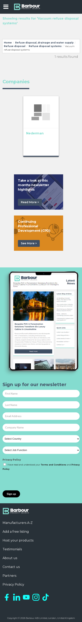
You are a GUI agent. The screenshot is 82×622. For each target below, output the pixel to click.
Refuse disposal (14, 46)
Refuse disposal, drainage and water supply (44, 42)
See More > (29, 243)
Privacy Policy (12, 459)
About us (10, 558)
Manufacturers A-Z (18, 523)
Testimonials (12, 549)
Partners (9, 576)
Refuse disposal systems (45, 46)
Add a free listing (16, 531)
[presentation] (32, 480)
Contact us (11, 567)
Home (8, 42)
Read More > (30, 202)
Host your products (18, 540)
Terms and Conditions (53, 465)
